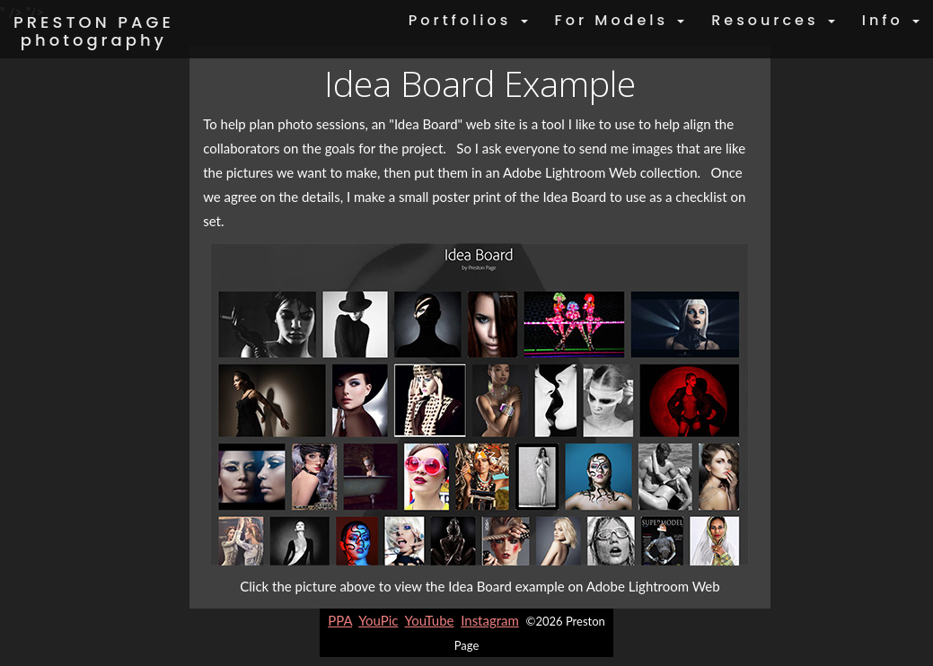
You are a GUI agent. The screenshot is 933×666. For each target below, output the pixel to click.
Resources (772, 20)
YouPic (378, 620)
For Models (620, 20)
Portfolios (468, 20)
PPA (340, 620)
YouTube (429, 620)
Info (891, 20)
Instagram (490, 620)
